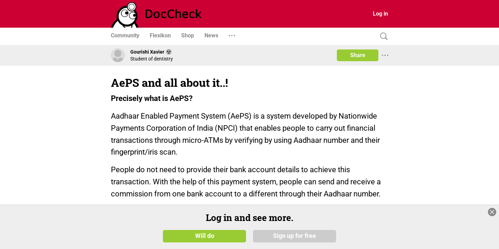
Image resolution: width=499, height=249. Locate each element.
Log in (380, 13)
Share (357, 55)
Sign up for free (294, 235)
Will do (204, 235)
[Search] (382, 36)
